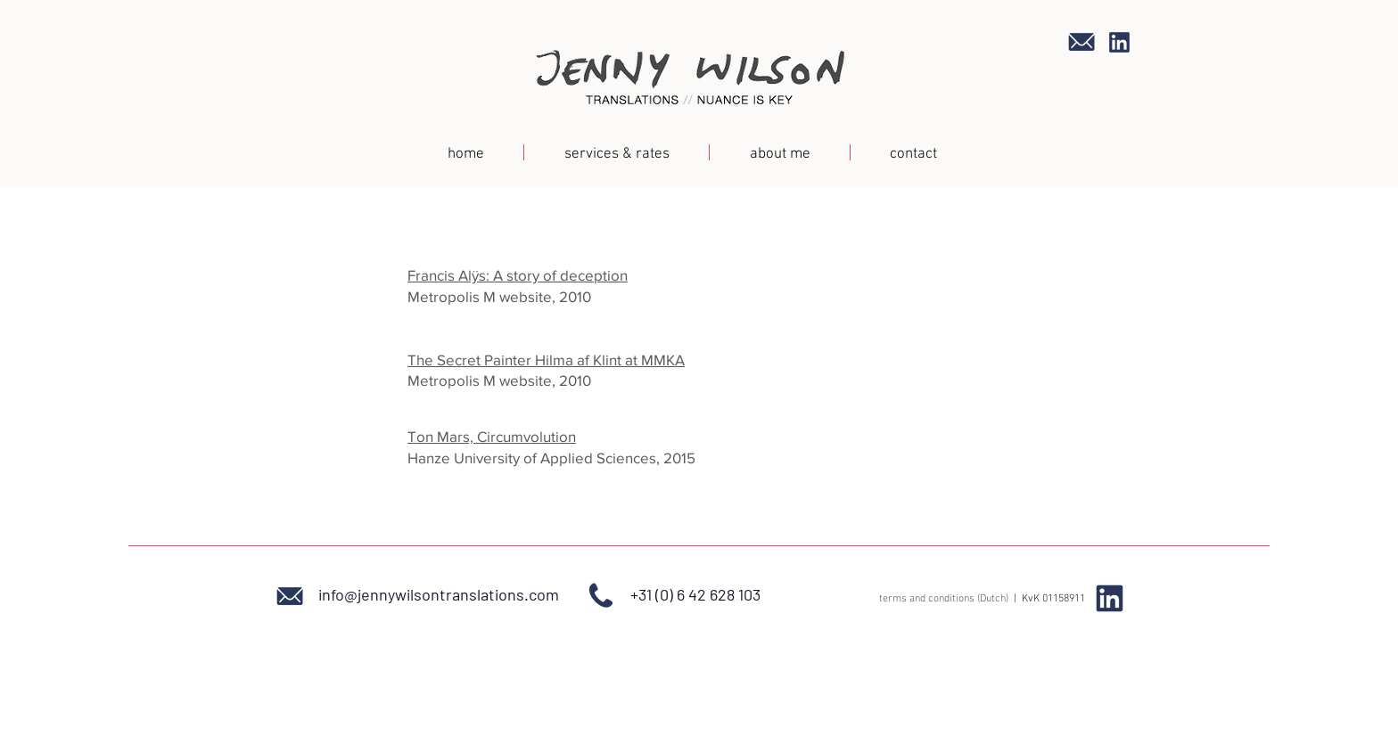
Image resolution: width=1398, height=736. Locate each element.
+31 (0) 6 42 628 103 (695, 594)
